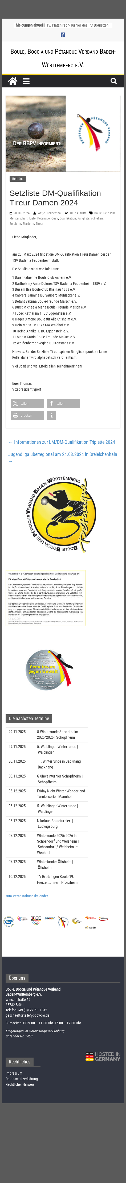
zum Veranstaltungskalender (27, 896)
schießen (97, 218)
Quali (54, 218)
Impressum (14, 1073)
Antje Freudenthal (50, 213)
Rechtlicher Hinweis (20, 1084)
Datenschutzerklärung (22, 1079)
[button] (27, 403)
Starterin (28, 224)
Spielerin (15, 224)
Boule (98, 213)
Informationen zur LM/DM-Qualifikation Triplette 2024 (61, 442)
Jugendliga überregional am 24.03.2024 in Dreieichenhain (62, 457)
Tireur (39, 224)
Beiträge (17, 179)
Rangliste (84, 218)
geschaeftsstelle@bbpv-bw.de (28, 1015)
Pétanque (43, 218)
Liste (32, 218)
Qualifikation (68, 218)
